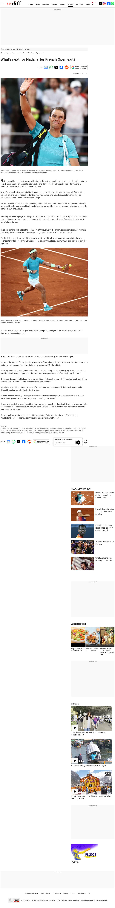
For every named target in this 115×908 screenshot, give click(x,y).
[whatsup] (113, 3)
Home (3, 53)
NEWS (38, 4)
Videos (73, 893)
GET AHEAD (80, 4)
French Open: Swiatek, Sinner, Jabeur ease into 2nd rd (104, 511)
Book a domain (46, 893)
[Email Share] (45, 67)
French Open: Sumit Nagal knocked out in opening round (104, 527)
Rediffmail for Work (31, 893)
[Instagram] (105, 3)
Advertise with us (41, 900)
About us (85, 900)
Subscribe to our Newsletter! (63, 439)
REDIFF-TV (89, 4)
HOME (31, 4)
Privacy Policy (61, 900)
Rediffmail (57, 893)
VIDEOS (75, 703)
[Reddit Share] (66, 67)
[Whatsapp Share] (50, 67)
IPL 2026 (75, 862)
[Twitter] (101, 3)
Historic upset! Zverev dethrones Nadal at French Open (104, 495)
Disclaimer (51, 900)
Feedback (77, 900)
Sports (9, 53)
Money (65, 893)
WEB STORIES (78, 624)
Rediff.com (30, 900)
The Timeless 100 (84, 893)
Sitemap (70, 900)
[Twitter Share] (55, 67)
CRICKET (62, 4)
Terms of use (93, 900)
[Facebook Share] (61, 67)
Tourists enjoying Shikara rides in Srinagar (88, 765)
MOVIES (54, 4)
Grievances (103, 900)
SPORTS (70, 4)
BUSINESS (45, 4)
